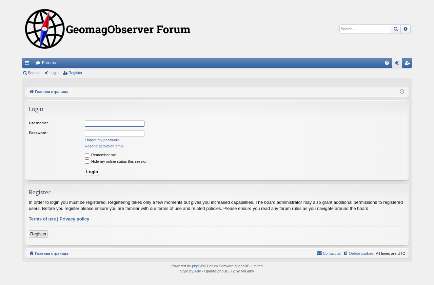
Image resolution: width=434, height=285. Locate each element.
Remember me (100, 155)
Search (34, 73)
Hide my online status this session (116, 161)
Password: (38, 133)
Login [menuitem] (398, 64)
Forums (49, 62)
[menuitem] (387, 63)
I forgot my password (102, 140)
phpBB (197, 266)
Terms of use (42, 218)
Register (75, 73)
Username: (38, 123)
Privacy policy (74, 218)
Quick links (28, 64)
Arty (197, 271)
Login (54, 73)
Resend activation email (104, 146)
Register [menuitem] (408, 64)
